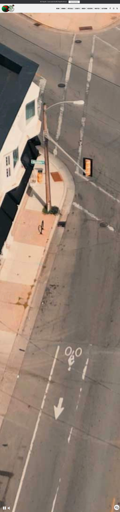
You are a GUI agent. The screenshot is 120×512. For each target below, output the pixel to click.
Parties (97, 8)
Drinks (63, 8)
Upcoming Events (74, 2)
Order (84, 8)
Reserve (90, 8)
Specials (70, 8)
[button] (4, 508)
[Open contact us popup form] (116, 507)
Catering (104, 8)
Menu (57, 8)
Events (77, 8)
